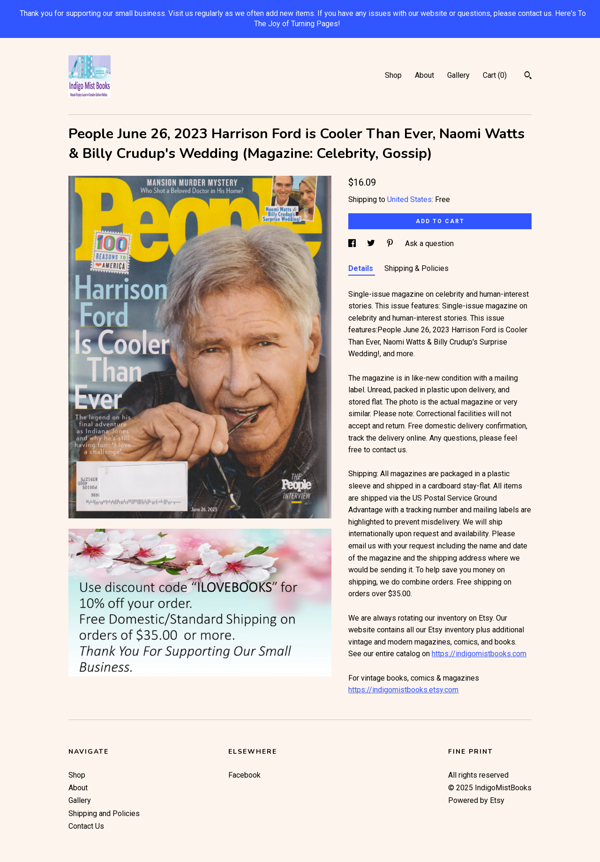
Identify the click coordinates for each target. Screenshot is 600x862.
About (424, 75)
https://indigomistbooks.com (479, 653)
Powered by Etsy (476, 800)
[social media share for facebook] (353, 243)
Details (361, 268)
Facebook (244, 775)
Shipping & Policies (416, 268)
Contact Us (86, 826)
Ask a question (429, 243)
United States (409, 199)
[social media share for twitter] (372, 243)
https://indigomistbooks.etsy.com (403, 689)
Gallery (458, 75)
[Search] (528, 76)
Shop (393, 75)
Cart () (495, 75)
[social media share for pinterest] (391, 243)
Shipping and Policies (104, 813)
